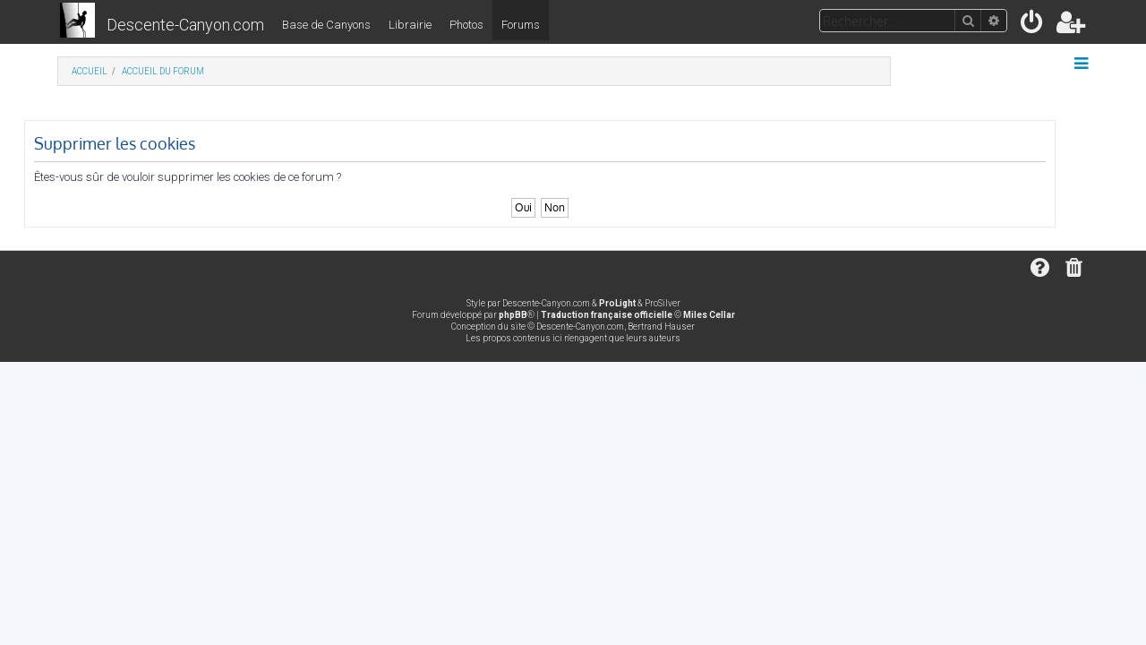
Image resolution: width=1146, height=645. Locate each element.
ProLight (617, 303)
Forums (520, 24)
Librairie (410, 24)
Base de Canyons (326, 24)
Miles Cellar (709, 315)
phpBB (513, 315)
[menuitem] (1032, 25)
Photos (466, 24)
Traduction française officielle (606, 315)
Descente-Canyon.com (185, 24)
